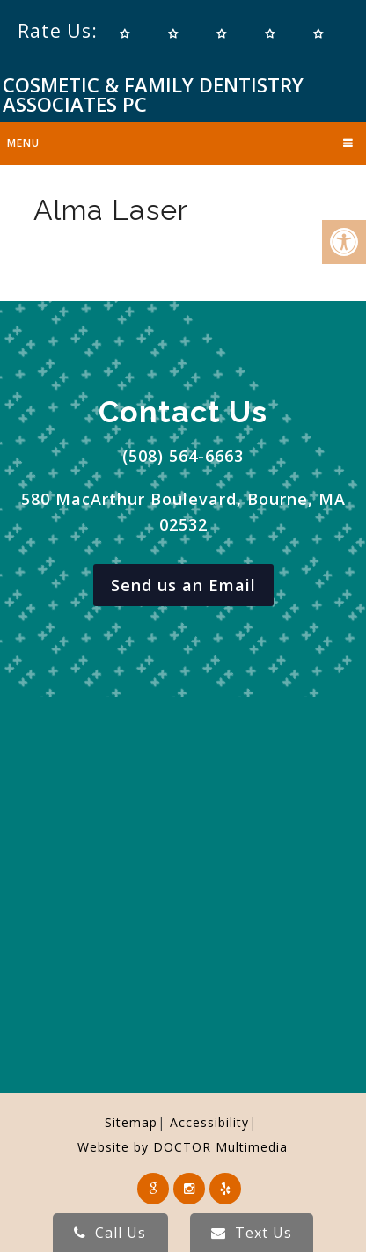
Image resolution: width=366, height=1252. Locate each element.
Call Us (110, 1232)
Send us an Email (183, 585)
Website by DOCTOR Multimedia (182, 1147)
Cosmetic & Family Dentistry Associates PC (153, 94)
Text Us (251, 1232)
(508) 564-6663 (183, 455)
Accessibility (209, 1122)
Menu (23, 142)
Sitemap (131, 1122)
